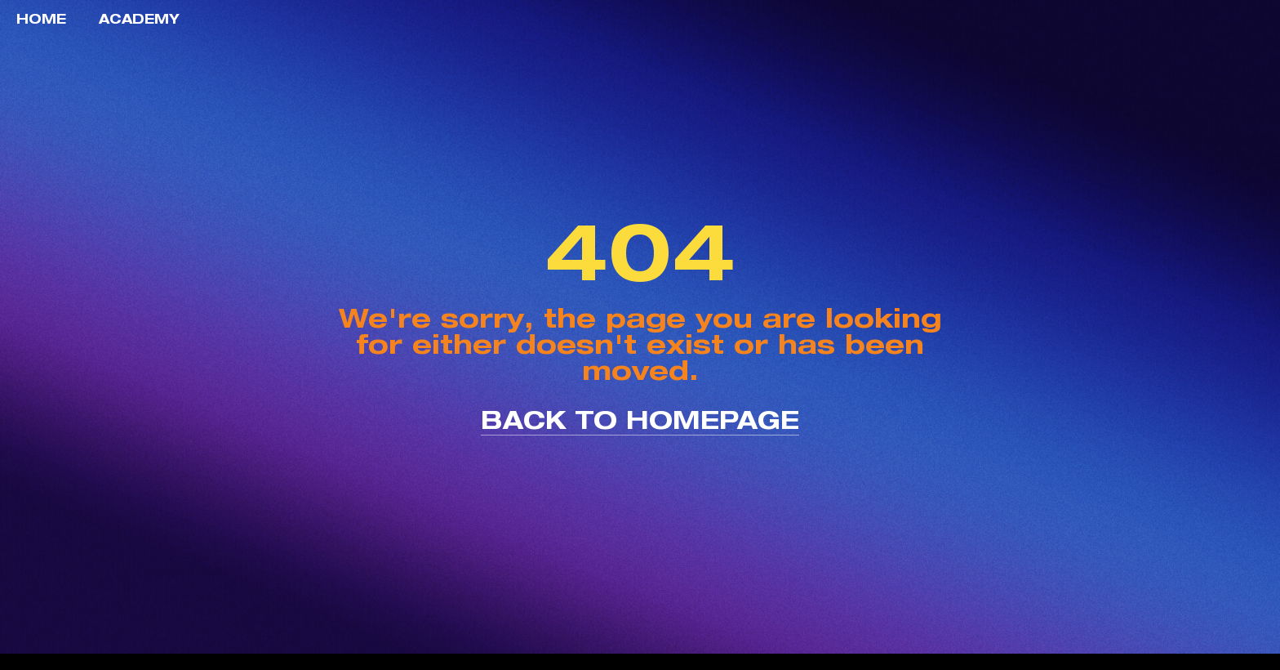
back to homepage (640, 419)
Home (41, 19)
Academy (139, 19)
